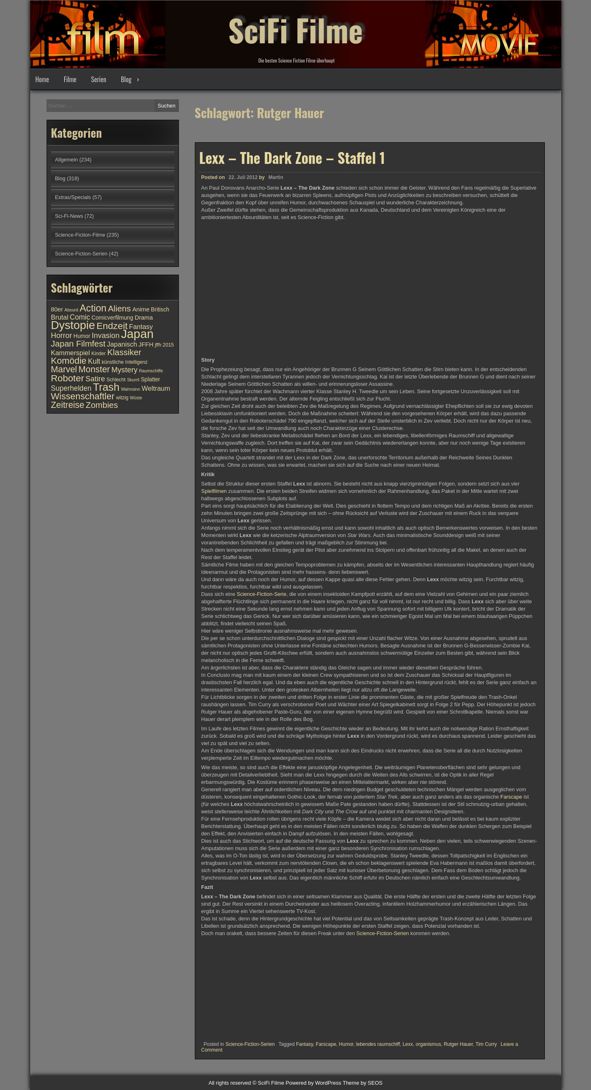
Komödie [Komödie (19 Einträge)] (69, 361)
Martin (275, 177)
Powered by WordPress (313, 1083)
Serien (98, 79)
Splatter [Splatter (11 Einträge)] (150, 379)
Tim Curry (486, 1044)
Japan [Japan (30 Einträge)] (137, 333)
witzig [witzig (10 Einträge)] (122, 398)
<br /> (225, 986)
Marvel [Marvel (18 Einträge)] (64, 369)
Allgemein (66, 160)
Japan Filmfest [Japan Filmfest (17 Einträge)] (78, 343)
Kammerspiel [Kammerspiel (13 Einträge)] (70, 352)
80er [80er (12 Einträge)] (57, 309)
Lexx (408, 1044)
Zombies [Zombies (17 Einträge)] (102, 405)
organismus (428, 1044)
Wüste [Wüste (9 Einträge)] (136, 397)
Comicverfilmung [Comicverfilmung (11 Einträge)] (112, 318)
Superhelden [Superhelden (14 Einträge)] (71, 388)
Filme (70, 79)
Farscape (512, 797)
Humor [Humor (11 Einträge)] (82, 336)
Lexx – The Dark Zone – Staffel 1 (292, 157)
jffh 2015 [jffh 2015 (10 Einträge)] (164, 345)
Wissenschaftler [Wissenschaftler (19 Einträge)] (83, 396)
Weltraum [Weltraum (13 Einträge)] (156, 388)
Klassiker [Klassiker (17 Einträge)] (124, 352)
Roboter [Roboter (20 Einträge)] (67, 378)
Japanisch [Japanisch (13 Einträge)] (122, 344)
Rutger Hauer (458, 1044)
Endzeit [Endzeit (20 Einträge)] (111, 325)
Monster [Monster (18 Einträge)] (94, 369)
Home (42, 79)
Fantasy (304, 1044)
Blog (126, 79)
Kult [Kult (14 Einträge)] (94, 361)
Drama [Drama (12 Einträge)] (144, 317)
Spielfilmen (214, 491)
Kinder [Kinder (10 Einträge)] (98, 353)
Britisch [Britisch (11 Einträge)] (160, 310)
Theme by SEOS (363, 1083)
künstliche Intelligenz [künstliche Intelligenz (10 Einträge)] (124, 362)
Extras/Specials (73, 197)
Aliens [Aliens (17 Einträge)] (119, 308)
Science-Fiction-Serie (261, 594)
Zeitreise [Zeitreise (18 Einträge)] (68, 405)
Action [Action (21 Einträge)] (93, 308)
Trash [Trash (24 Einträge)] (106, 387)
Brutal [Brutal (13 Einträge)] (60, 317)
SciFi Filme (296, 28)
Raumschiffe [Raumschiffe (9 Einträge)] (151, 370)
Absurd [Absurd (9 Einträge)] (71, 309)
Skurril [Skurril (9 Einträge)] (133, 379)
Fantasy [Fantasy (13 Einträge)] (141, 326)
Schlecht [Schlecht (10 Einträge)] (116, 380)
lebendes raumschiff (378, 1044)
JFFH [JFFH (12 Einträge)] (145, 344)
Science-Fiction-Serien (382, 933)
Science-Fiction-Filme (80, 235)
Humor (346, 1044)
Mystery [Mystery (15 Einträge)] (125, 369)
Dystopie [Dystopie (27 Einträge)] (73, 325)
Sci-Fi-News (69, 216)
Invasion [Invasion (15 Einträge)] (106, 335)
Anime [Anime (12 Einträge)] (140, 309)
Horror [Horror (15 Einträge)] (61, 335)
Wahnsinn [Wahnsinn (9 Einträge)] (130, 389)
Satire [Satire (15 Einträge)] (95, 378)
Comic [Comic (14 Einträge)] (80, 317)
